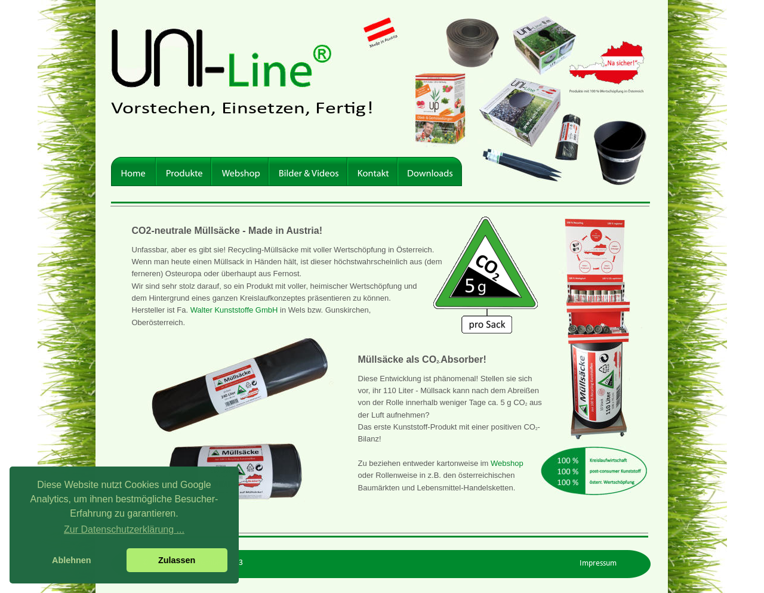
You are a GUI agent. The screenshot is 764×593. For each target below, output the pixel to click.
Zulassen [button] (176, 560)
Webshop (508, 463)
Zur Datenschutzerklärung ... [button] (124, 529)
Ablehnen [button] (71, 560)
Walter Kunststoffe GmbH (234, 309)
